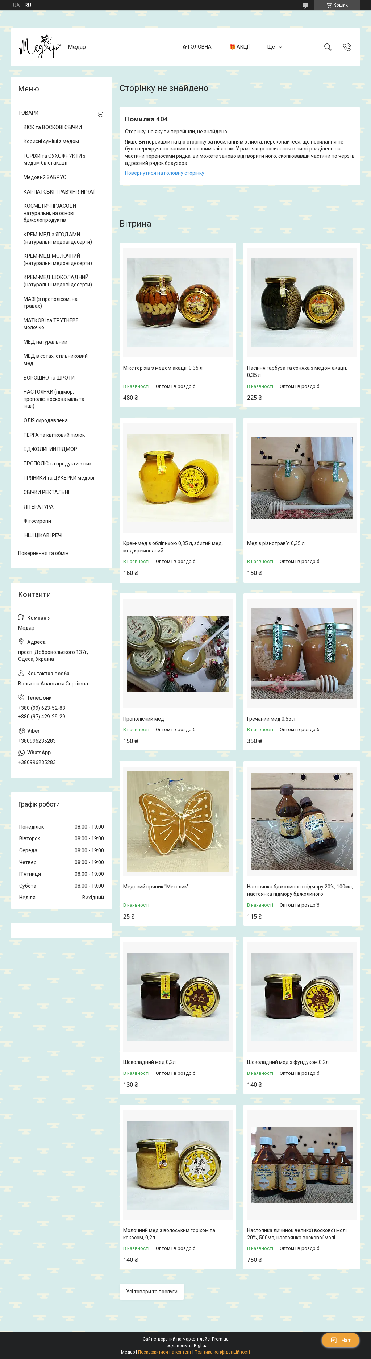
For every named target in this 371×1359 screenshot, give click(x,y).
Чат (340, 1340)
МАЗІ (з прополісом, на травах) (51, 302)
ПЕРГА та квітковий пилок (54, 435)
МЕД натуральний (45, 342)
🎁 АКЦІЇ (239, 47)
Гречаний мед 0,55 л (271, 719)
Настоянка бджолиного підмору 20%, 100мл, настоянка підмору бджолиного (300, 890)
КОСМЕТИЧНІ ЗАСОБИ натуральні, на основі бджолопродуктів (50, 213)
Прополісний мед (143, 719)
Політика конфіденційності (222, 1352)
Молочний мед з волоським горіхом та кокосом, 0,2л (169, 1233)
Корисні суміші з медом (51, 141)
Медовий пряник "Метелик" (156, 887)
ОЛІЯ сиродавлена (46, 420)
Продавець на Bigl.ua (186, 1345)
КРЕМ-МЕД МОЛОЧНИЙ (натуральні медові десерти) (58, 259)
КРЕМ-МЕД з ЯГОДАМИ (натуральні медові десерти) (58, 238)
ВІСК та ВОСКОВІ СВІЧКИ (53, 127)
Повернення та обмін (43, 553)
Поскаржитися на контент (164, 1352)
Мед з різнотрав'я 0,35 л (276, 543)
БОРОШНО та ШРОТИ (49, 378)
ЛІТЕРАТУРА (39, 507)
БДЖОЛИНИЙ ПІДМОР (50, 449)
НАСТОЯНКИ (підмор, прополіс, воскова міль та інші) (54, 399)
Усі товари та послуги (152, 1291)
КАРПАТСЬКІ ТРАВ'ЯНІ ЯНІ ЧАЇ (59, 192)
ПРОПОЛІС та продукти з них (58, 464)
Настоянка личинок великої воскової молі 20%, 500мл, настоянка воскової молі (297, 1233)
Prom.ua (220, 1339)
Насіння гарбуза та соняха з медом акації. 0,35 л (297, 371)
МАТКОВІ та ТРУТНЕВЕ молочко (51, 324)
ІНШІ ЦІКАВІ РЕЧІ (43, 535)
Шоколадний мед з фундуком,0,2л (288, 1062)
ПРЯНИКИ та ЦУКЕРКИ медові (59, 478)
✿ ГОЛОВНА (197, 47)
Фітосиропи (37, 521)
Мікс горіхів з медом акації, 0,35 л (163, 368)
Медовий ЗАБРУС (45, 177)
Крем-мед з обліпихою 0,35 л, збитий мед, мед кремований (173, 547)
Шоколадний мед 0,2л (149, 1062)
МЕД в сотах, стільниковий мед (56, 359)
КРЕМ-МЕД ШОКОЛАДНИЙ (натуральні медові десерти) (58, 280)
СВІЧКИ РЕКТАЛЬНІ (46, 492)
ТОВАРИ (28, 113)
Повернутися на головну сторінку (164, 173)
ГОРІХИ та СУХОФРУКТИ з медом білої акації (55, 159)
